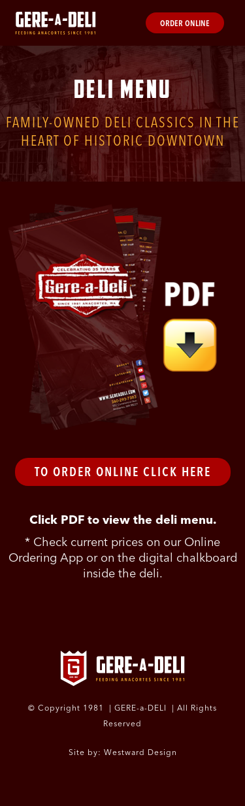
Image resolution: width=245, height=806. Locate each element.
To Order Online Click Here (123, 471)
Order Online (185, 23)
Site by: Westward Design (123, 752)
